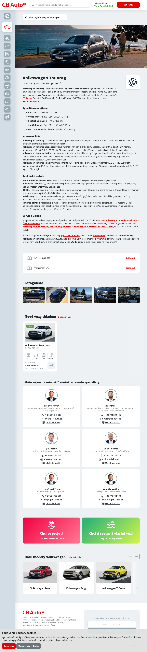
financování (99, 235)
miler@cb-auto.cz (112, 418)
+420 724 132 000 (53, 496)
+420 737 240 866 (53, 415)
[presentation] (130, 556)
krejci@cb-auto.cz (53, 499)
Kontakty (128, 5)
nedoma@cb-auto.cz (112, 459)
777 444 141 (105, 6)
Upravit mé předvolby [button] (28, 646)
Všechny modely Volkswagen (44, 17)
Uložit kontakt (53, 422)
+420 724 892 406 (112, 415)
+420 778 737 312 (112, 455)
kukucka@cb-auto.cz (112, 499)
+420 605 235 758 (53, 455)
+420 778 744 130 (112, 496)
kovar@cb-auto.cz (53, 418)
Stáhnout (130, 258)
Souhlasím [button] (9, 646)
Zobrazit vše (65, 316)
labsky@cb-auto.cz (53, 459)
